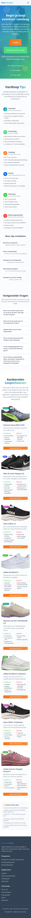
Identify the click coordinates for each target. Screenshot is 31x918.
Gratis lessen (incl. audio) (15, 50)
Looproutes (4, 881)
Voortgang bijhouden (8, 862)
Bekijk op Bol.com (15, 448)
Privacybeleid (8, 912)
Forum (4, 889)
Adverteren (4, 900)
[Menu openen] (28, 2)
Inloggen (15, 42)
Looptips (4, 873)
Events (3, 897)
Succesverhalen (6, 892)
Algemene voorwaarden (19, 912)
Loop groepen (5, 895)
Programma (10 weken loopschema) (12, 859)
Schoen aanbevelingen (8, 876)
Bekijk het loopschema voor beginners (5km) (15, 56)
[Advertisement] (15, 11)
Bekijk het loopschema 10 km (15, 59)
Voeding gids (5, 878)
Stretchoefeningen (7, 865)
